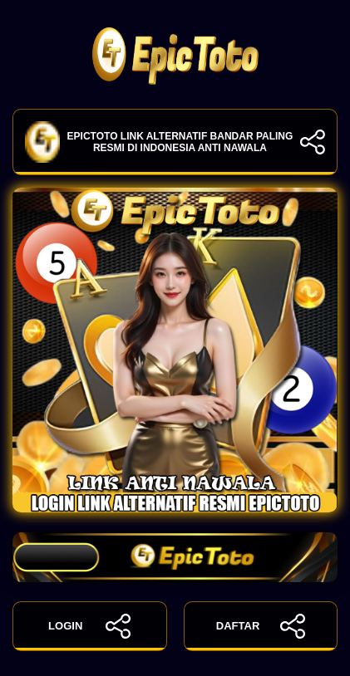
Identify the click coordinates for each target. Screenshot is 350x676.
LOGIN (89, 626)
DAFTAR (260, 626)
